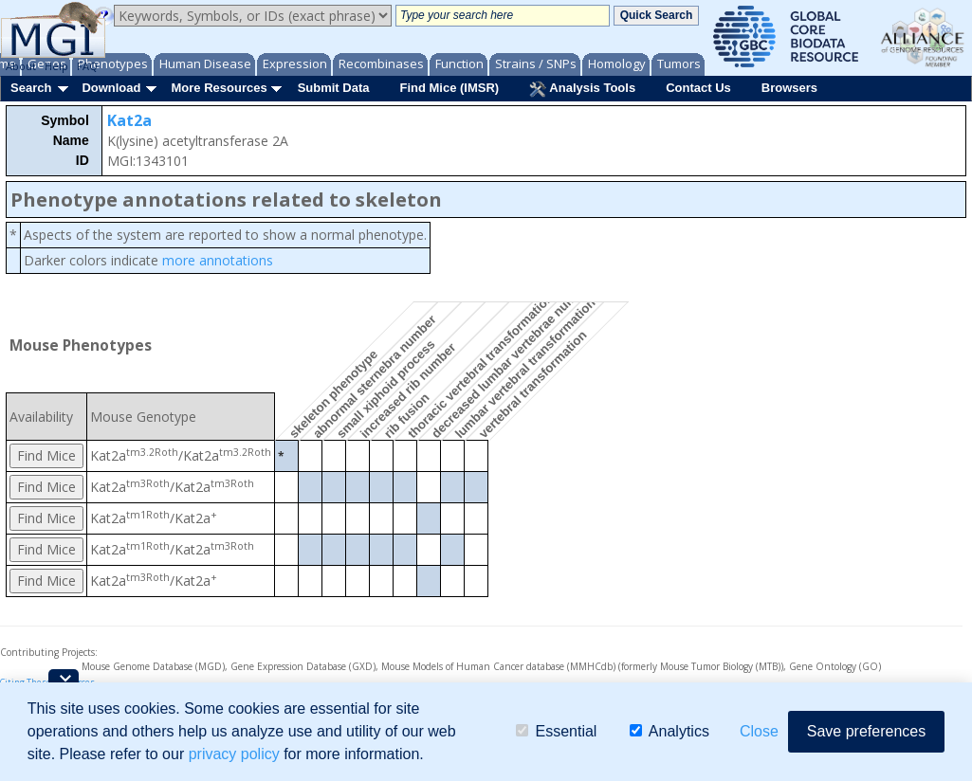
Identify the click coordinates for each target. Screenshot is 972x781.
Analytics (669, 731)
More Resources (218, 88)
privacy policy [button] (234, 754)
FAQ (87, 66)
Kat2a (129, 120)
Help (56, 66)
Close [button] (759, 731)
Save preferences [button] (866, 731)
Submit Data (334, 88)
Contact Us (698, 88)
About (21, 66)
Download (111, 88)
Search (30, 88)
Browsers (789, 88)
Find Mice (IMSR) (449, 88)
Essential (556, 731)
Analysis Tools (582, 89)
